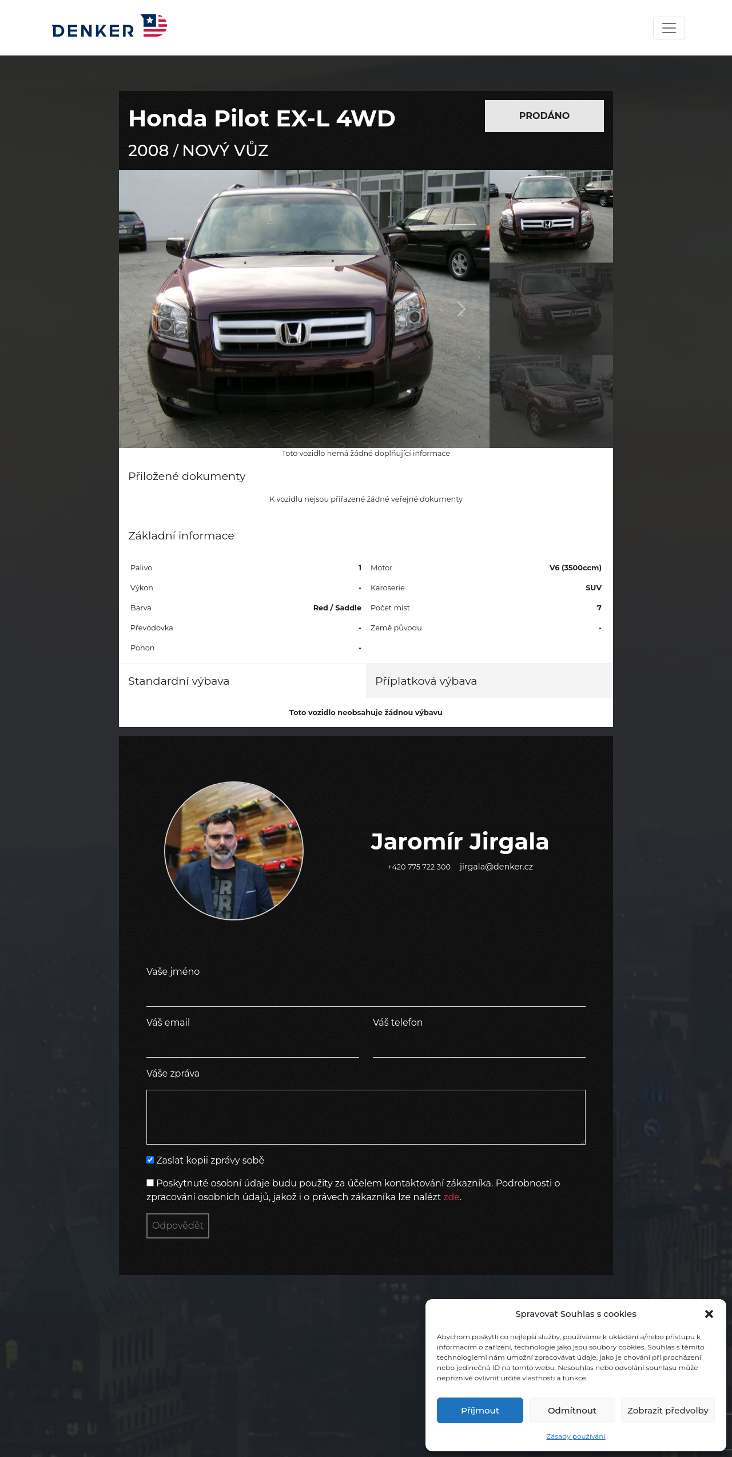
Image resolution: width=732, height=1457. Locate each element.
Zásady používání (575, 1436)
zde (451, 1197)
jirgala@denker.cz (496, 867)
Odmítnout (572, 1410)
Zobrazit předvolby (668, 1410)
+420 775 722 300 (419, 867)
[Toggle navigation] (669, 28)
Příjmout (480, 1410)
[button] (709, 1314)
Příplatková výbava (426, 681)
